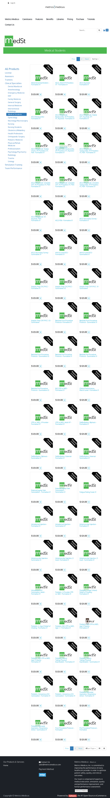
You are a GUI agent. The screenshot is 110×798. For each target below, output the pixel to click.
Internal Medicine (15, 105)
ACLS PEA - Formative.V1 (64, 220)
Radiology (12, 155)
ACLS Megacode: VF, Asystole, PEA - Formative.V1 (38, 218)
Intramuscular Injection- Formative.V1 (87, 525)
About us (93, 762)
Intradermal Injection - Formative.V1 (39, 525)
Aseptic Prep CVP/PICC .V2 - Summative (41, 321)
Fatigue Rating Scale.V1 (87, 492)
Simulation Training (13, 165)
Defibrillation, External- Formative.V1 (63, 457)
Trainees (9, 79)
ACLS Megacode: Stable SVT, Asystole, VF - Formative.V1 (88, 117)
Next (87, 59)
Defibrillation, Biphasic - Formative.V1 (87, 423)
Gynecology (12, 117)
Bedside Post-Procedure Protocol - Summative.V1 (88, 321)
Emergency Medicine (16, 93)
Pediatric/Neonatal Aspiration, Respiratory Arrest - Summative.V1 (39, 728)
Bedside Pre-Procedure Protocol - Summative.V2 (40, 389)
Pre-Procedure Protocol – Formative (88, 729)
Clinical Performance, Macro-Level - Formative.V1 (89, 389)
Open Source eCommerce (94, 795)
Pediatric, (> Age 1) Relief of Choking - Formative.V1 (40, 627)
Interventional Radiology (13, 110)
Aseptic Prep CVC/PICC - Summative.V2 (64, 288)
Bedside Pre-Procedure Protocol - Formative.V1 (63, 355)
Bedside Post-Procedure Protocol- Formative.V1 (64, 321)
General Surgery (14, 102)
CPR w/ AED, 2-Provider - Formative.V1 (40, 423)
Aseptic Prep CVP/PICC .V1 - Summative (89, 288)
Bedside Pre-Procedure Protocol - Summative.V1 (88, 355)
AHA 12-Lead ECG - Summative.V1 (86, 254)
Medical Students (15, 114)
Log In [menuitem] (12, 3)
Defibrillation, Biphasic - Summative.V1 (39, 457)
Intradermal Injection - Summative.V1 (63, 525)
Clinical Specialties (13, 83)
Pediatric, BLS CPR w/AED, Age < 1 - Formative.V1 (64, 627)
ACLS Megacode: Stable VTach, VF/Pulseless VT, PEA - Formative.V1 (40, 151)
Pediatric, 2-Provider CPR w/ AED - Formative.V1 (64, 593)
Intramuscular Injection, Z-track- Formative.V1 (64, 559)
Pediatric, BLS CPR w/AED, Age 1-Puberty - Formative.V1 (89, 626)
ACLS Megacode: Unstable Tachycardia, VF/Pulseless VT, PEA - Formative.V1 (89, 185)
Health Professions (15, 133)
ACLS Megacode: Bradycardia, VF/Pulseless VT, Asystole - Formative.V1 (64, 117)
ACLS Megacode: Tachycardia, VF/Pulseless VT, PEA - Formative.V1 (88, 151)
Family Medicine (14, 99)
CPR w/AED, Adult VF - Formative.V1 (63, 423)
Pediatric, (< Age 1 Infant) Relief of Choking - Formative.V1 (88, 592)
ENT (9, 96)
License (8, 73)
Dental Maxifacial (15, 86)
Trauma (11, 158)
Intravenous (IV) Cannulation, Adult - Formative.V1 (38, 592)
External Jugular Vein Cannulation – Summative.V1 (62, 490)
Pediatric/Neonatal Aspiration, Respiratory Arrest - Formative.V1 (87, 694)
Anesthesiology (14, 90)
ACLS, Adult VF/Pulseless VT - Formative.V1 (64, 84)
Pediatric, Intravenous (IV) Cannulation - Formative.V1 (40, 695)
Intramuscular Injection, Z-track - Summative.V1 (88, 559)
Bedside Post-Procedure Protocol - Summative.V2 (40, 355)
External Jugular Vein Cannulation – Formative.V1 (40, 491)
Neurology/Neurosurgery (17, 121)
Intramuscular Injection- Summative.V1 (39, 559)
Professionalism (14, 149)
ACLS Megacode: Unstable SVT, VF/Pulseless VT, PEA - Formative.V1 (41, 185)
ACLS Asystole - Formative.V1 (85, 84)
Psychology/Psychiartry (17, 152)
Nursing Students (15, 127)
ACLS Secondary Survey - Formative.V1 (88, 220)
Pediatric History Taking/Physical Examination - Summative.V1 (89, 660)
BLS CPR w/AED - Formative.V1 (61, 389)
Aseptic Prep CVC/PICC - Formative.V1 (40, 288)
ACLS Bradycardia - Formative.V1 (38, 118)
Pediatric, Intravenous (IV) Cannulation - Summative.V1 (65, 695)
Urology (11, 161)
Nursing (11, 124)
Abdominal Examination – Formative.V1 (40, 84)
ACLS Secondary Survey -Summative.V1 (40, 254)
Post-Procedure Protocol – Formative (64, 729)
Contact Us (45, 762)
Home (5, 765)
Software (72, 796)
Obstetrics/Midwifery (16, 130)
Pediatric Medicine (15, 140)
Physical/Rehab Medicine (14, 144)
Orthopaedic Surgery (16, 136)
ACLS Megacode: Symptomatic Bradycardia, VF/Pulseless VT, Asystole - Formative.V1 (65, 150)
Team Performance (13, 168)
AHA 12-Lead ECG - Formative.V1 (61, 254)
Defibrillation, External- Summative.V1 (87, 457)
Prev (73, 59)
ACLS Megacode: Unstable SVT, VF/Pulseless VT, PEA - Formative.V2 (65, 185)
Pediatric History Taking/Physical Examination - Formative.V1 (64, 660)
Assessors (9, 76)
